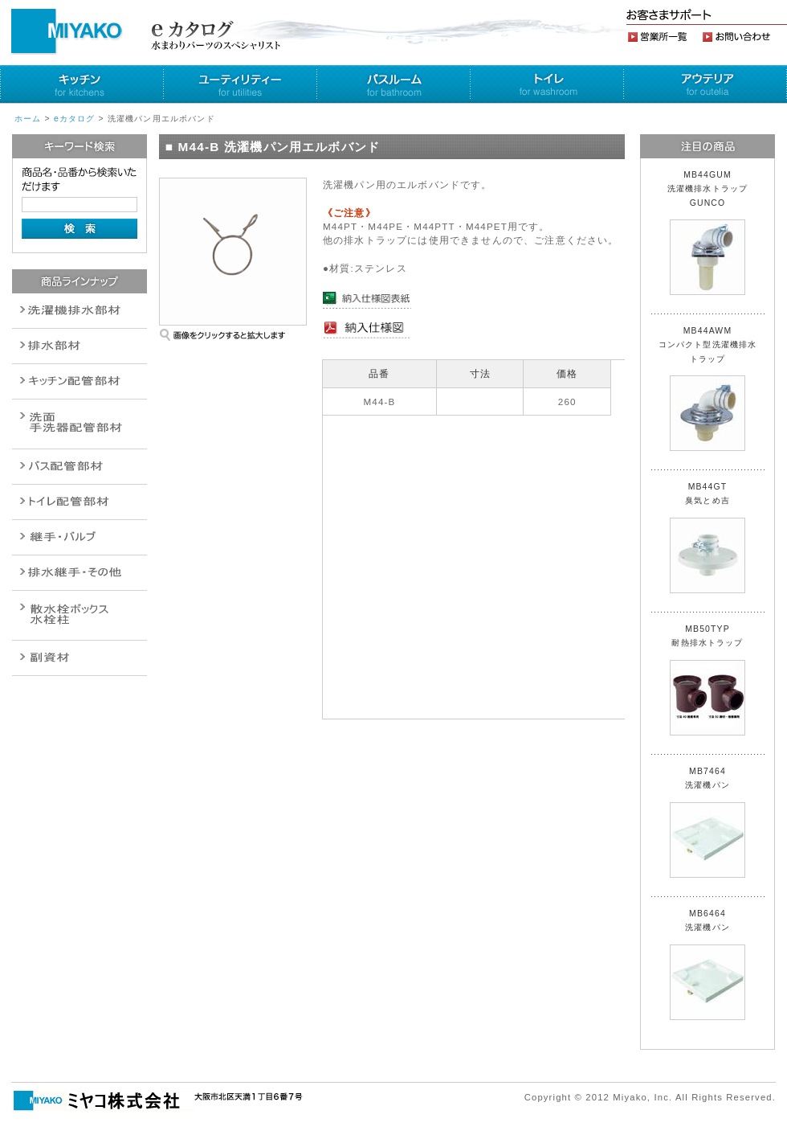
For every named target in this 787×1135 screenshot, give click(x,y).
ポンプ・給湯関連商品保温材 (79, 502)
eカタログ (75, 118)
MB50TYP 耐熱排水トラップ (707, 680)
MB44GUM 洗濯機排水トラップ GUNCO (712, 232)
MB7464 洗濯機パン (707, 822)
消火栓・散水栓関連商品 (79, 615)
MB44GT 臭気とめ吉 (707, 537)
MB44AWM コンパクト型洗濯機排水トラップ (708, 388)
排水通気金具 (79, 310)
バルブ (79, 466)
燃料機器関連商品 (79, 572)
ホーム (27, 118)
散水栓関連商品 (79, 424)
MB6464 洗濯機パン (707, 964)
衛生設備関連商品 (79, 346)
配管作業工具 (79, 537)
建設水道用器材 (79, 658)
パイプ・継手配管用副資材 (79, 381)
